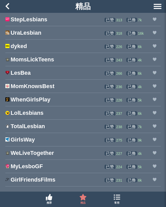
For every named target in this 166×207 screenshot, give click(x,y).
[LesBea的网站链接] (18, 73)
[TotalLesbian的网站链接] (25, 127)
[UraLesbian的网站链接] (23, 33)
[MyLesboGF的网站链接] (24, 167)
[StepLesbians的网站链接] (26, 20)
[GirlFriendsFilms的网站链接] (30, 180)
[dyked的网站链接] (16, 46)
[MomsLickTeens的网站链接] (29, 60)
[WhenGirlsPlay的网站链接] (27, 100)
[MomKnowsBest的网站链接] (30, 86)
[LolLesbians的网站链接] (24, 113)
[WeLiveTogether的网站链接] (29, 153)
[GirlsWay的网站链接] (20, 140)
